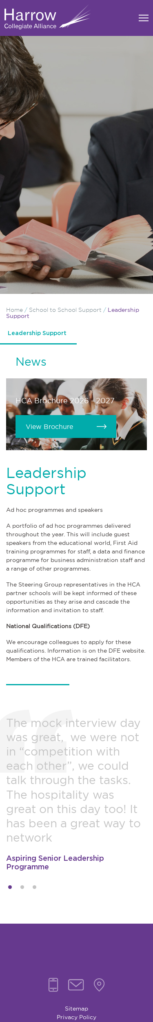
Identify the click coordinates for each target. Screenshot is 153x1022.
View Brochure (49, 426)
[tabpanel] (76, 794)
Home (14, 310)
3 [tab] (34, 887)
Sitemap (76, 1008)
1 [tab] (10, 887)
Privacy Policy (76, 1017)
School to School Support (65, 310)
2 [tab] (22, 887)
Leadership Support (37, 333)
